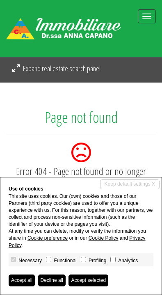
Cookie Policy (104, 238)
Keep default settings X (130, 184)
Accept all (21, 280)
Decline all (52, 280)
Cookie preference (47, 238)
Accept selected (88, 280)
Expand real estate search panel (56, 68)
